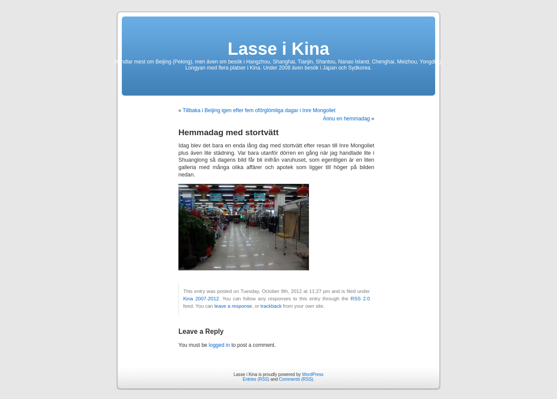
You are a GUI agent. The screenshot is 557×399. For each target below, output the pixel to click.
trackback (271, 306)
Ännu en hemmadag (346, 119)
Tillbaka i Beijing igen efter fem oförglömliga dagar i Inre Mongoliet (259, 110)
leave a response (233, 306)
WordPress (312, 374)
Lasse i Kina (278, 48)
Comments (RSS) (296, 379)
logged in (219, 345)
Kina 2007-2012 (201, 298)
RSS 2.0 (360, 298)
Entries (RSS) (256, 379)
